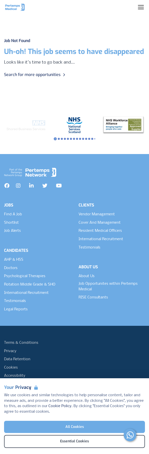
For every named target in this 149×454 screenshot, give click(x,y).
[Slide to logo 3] (65, 139)
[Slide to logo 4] (68, 139)
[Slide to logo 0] (55, 138)
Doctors (10, 268)
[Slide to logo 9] (83, 139)
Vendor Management (97, 214)
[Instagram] (18, 186)
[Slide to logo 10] (86, 139)
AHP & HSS (13, 260)
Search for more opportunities (35, 74)
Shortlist (11, 223)
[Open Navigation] (141, 7)
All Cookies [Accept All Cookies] (74, 426)
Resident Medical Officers (100, 231)
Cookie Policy (59, 406)
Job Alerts (12, 231)
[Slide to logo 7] (77, 139)
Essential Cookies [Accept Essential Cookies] (74, 441)
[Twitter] (45, 186)
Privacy (10, 351)
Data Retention (17, 359)
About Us (87, 276)
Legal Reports (16, 309)
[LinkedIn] (31, 186)
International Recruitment (26, 293)
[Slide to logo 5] (71, 139)
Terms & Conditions (21, 343)
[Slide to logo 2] (62, 139)
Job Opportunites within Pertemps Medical (108, 286)
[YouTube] (59, 186)
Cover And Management (100, 223)
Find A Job (13, 214)
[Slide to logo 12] (92, 139)
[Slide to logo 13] (94, 138)
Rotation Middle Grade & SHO (29, 284)
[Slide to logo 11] (89, 139)
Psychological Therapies (24, 276)
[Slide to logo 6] (74, 139)
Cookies (11, 368)
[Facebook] (7, 186)
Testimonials (15, 301)
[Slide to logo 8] (80, 139)
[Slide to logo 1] (59, 139)
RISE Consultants (93, 297)
